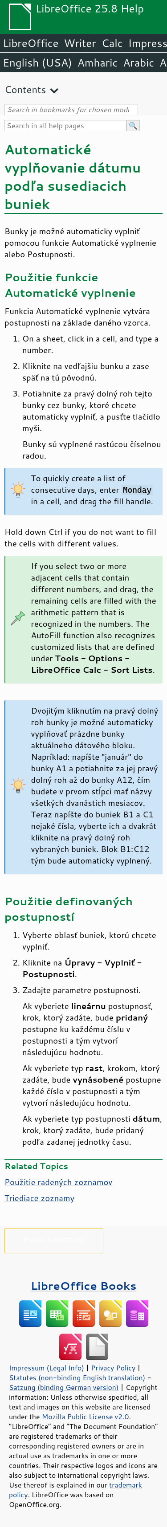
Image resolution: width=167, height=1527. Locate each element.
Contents (25, 89)
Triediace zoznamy (39, 1198)
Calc (112, 43)
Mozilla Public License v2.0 (85, 1416)
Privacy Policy (113, 1368)
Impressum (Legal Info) (46, 1368)
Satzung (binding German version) (64, 1387)
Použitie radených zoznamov (58, 1182)
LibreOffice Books (84, 1285)
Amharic (97, 62)
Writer (80, 43)
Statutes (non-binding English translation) (77, 1377)
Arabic (138, 62)
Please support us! (54, 1239)
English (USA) (37, 62)
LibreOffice (30, 43)
